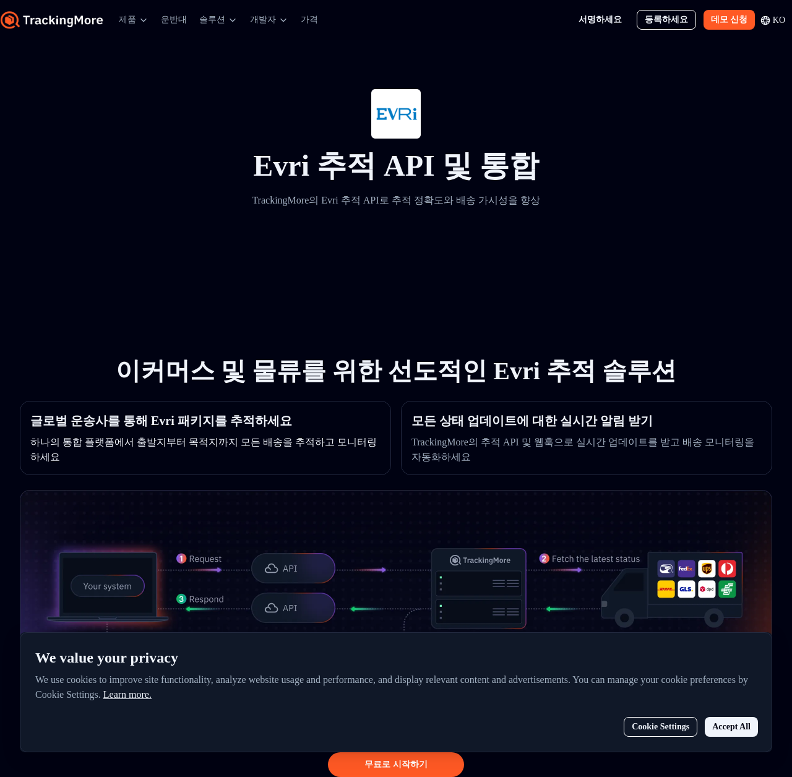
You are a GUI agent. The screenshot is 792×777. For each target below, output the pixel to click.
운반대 (174, 19)
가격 (309, 19)
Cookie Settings (660, 726)
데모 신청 (729, 19)
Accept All (731, 726)
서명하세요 (600, 19)
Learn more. (127, 694)
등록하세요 (666, 19)
